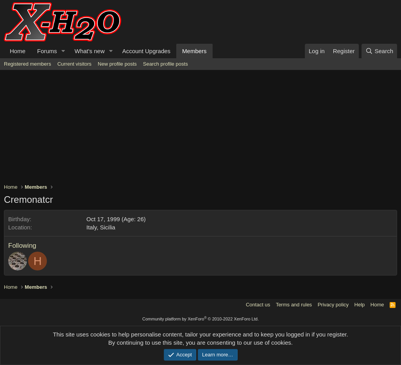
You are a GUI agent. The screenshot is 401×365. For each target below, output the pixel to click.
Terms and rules (294, 305)
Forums (47, 51)
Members (194, 51)
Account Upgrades (146, 51)
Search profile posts (165, 64)
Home (17, 51)
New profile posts (117, 64)
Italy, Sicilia (100, 227)
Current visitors (74, 64)
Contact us (258, 305)
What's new (90, 51)
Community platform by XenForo (200, 319)
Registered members (27, 64)
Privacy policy (333, 305)
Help (359, 305)
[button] (63, 51)
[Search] (379, 51)
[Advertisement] (200, 128)
